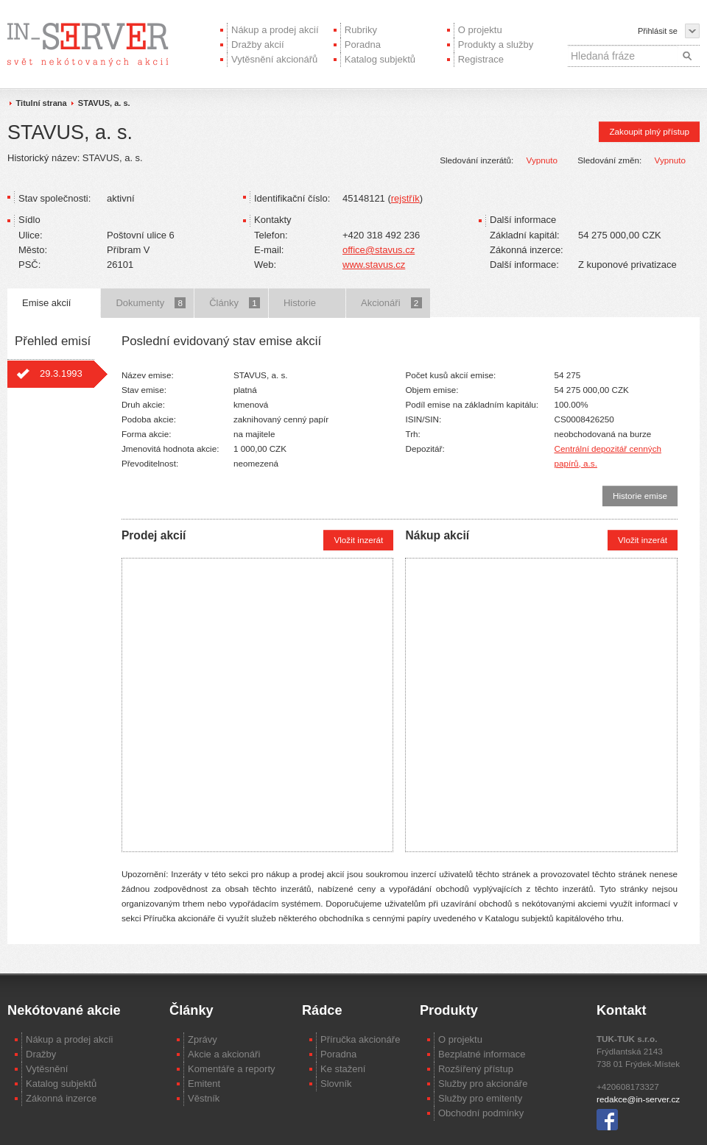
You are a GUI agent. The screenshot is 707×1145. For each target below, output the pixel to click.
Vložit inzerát (358, 540)
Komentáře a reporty (231, 1068)
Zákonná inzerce (61, 1098)
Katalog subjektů (380, 59)
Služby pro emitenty (480, 1098)
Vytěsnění (47, 1068)
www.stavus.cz (373, 264)
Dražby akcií (257, 44)
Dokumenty (151, 302)
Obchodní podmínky (481, 1113)
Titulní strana (41, 103)
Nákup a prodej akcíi (69, 1039)
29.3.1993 (61, 373)
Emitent (204, 1083)
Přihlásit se (658, 30)
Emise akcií (46, 302)
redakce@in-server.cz (638, 1099)
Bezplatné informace (482, 1054)
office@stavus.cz (378, 249)
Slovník (336, 1083)
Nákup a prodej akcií (275, 29)
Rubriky (361, 29)
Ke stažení (342, 1068)
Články (234, 302)
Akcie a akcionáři (224, 1054)
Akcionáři (391, 302)
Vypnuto (542, 160)
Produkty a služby (496, 44)
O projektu (480, 29)
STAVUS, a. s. (104, 103)
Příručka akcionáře (360, 1039)
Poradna (363, 44)
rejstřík (405, 198)
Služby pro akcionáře (482, 1083)
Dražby (41, 1054)
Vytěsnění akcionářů (274, 59)
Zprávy (202, 1039)
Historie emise (640, 495)
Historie (300, 302)
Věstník (203, 1098)
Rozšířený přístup (475, 1068)
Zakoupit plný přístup (649, 131)
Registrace (481, 59)
